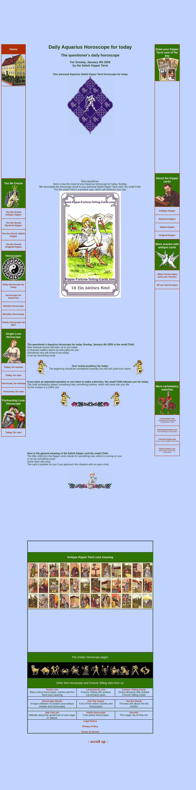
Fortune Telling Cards (134, 689)
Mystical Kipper (167, 219)
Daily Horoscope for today (13, 285)
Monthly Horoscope (13, 314)
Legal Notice (90, 721)
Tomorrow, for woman (13, 383)
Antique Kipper (167, 210)
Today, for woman (13, 367)
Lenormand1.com (95, 689)
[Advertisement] (93, 22)
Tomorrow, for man (13, 391)
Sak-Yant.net (52, 712)
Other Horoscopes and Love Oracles (167, 275)
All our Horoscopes (167, 285)
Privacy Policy (90, 726)
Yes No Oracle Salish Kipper (13, 234)
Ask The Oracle (95, 701)
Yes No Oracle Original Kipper (13, 245)
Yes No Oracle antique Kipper (13, 213)
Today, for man (13, 375)
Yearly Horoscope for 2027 (13, 323)
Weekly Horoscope (13, 306)
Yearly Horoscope (96, 712)
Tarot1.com (52, 689)
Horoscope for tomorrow (13, 296)
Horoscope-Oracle (52, 701)
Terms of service (90, 731)
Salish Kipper (167, 227)
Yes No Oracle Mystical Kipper (13, 224)
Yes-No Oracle (134, 701)
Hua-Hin (134, 712)
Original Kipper (167, 235)
